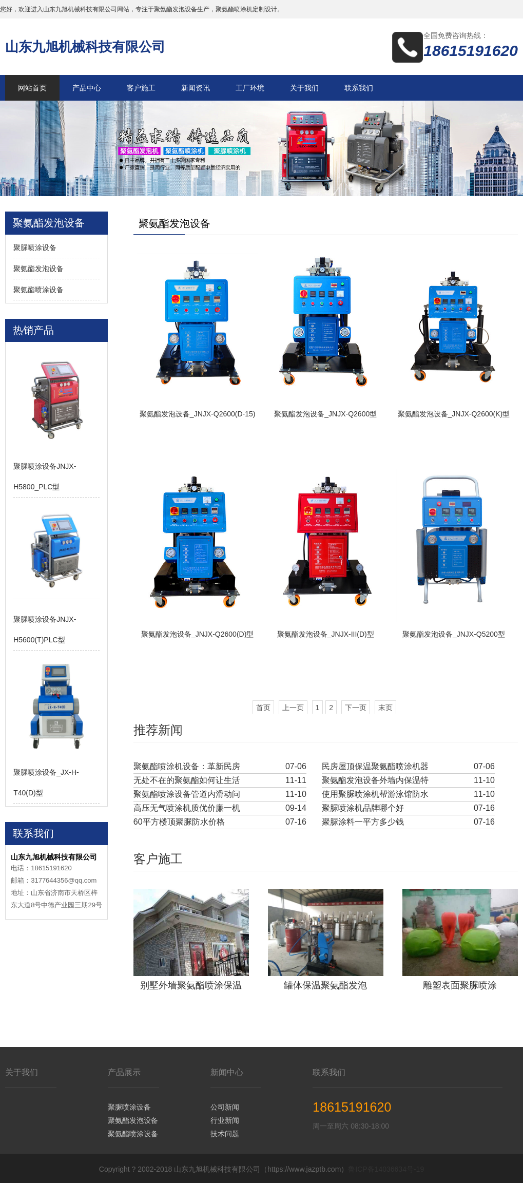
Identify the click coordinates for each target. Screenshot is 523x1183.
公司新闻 (224, 1105)
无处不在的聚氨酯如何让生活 (186, 780)
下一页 (355, 707)
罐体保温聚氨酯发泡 (325, 984)
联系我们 (358, 88)
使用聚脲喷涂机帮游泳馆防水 (375, 794)
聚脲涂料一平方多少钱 (363, 821)
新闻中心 (226, 1070)
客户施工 (141, 88)
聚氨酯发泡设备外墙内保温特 (375, 780)
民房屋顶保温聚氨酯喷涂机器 (375, 766)
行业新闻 (224, 1119)
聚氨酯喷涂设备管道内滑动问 (186, 794)
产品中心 (86, 88)
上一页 (293, 707)
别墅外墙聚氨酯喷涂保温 (191, 984)
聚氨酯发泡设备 (38, 268)
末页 (385, 707)
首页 (263, 707)
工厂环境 (250, 88)
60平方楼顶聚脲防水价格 (179, 821)
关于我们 (304, 88)
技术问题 (224, 1132)
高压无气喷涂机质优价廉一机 (186, 808)
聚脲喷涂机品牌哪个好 (363, 808)
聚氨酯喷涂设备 (38, 289)
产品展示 (124, 1070)
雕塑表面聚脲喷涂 (460, 984)
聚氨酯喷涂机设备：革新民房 (186, 766)
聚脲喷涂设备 (34, 247)
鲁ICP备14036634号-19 (386, 1167)
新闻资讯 (195, 88)
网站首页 (32, 88)
